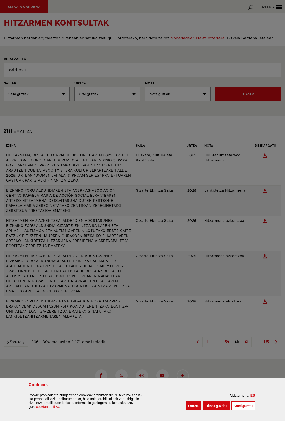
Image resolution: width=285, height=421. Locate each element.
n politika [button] (47, 407)
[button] (252, 395)
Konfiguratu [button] (244, 405)
